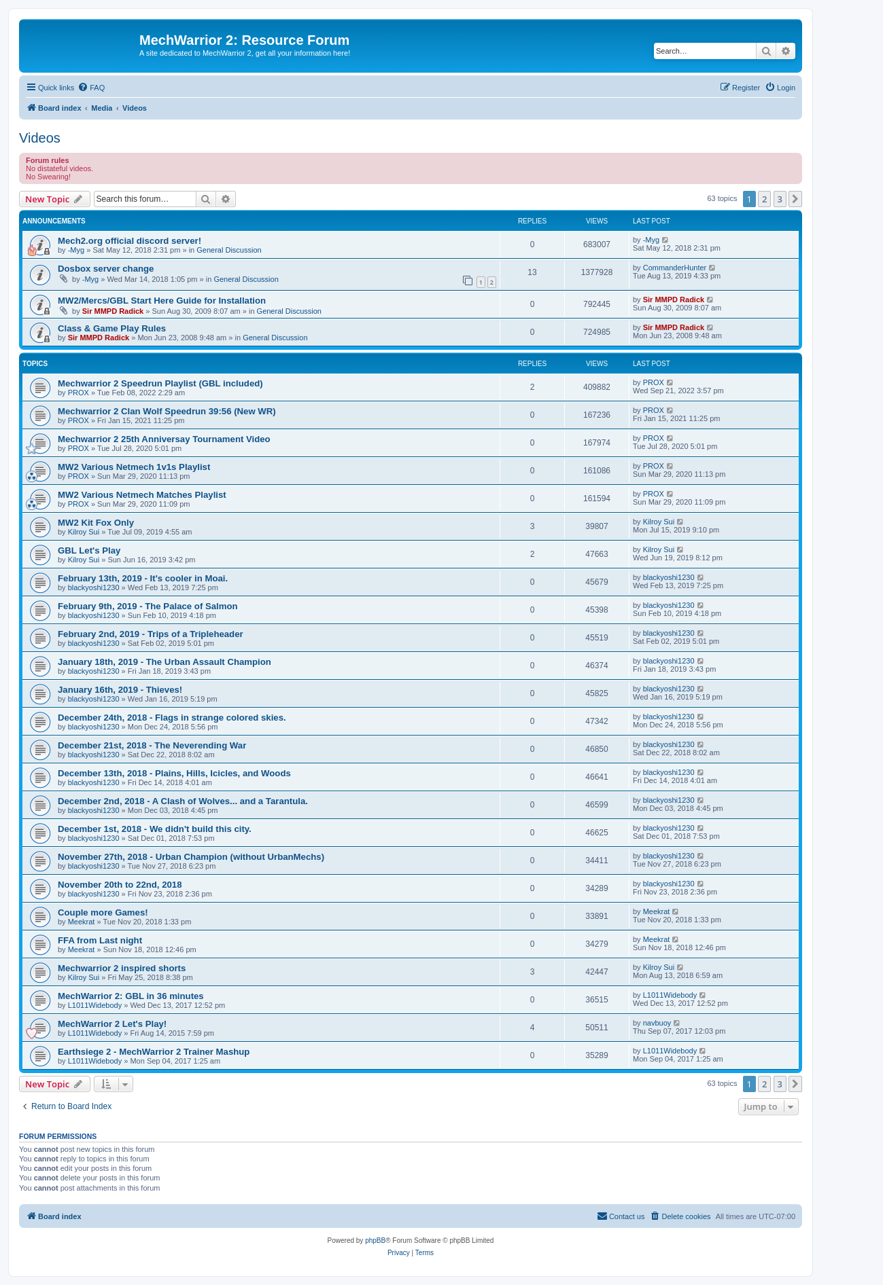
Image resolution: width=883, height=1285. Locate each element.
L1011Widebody (95, 1005)
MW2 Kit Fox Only (96, 523)
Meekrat (81, 922)
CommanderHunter (675, 268)
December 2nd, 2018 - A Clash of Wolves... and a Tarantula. (183, 801)
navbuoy (657, 1023)
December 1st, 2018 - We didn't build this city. (155, 829)
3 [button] (780, 199)
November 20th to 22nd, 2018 (120, 885)
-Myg (76, 250)
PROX (78, 392)
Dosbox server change (106, 269)
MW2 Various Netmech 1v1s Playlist (134, 467)
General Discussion (228, 250)
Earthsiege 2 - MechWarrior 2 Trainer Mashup (153, 1052)
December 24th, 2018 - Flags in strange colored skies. (172, 717)
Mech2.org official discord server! (129, 241)
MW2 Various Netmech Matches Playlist (142, 495)
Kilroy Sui (83, 532)
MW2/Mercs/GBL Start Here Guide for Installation (162, 300)
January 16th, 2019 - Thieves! (120, 690)
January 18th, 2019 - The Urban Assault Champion (164, 662)
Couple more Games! (103, 912)
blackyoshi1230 (94, 587)
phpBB (375, 1240)
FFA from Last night (100, 940)
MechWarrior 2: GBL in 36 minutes (131, 996)
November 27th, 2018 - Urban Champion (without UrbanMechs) (191, 857)
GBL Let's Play (89, 550)
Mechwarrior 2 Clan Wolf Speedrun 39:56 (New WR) (167, 411)
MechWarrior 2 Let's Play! (112, 1024)
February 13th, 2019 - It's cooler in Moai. (143, 578)
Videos (39, 137)
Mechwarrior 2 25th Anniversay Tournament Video (164, 439)
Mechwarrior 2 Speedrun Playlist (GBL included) (160, 383)
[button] (795, 199)
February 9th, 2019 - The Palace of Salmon (148, 606)
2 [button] (764, 199)
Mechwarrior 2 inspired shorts (122, 968)
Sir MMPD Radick (112, 311)
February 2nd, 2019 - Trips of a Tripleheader (150, 634)
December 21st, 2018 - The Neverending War (152, 745)
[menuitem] (91, 87)
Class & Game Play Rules (112, 328)
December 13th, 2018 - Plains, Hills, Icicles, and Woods (174, 773)
